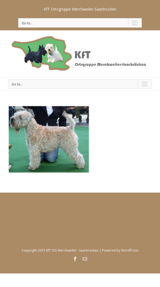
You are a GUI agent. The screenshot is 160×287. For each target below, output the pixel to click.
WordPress (129, 250)
